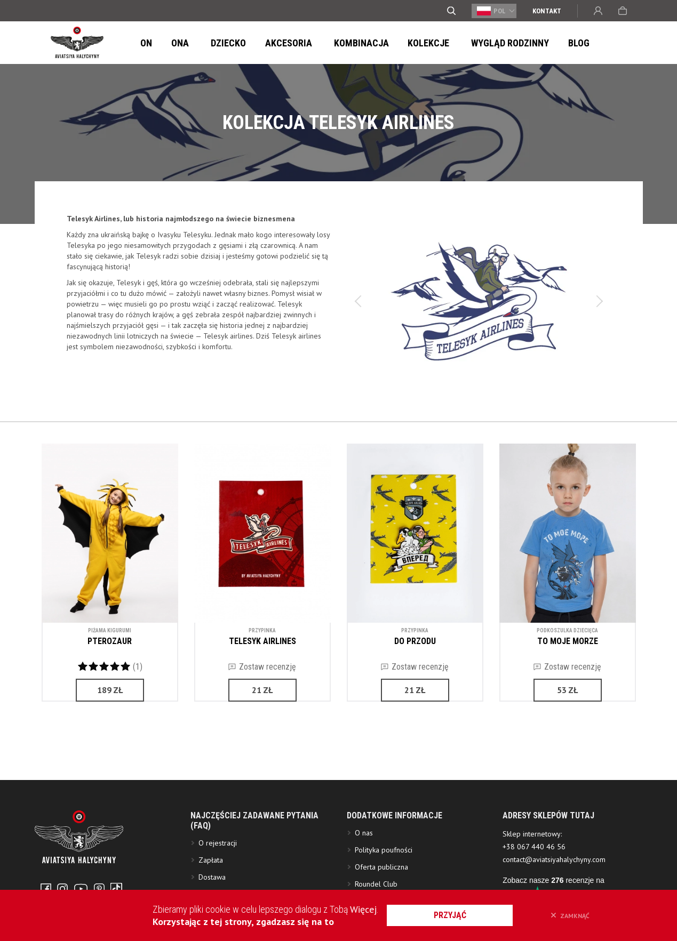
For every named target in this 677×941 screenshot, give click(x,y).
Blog (547, 43)
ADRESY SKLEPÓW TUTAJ (548, 823)
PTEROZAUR (109, 641)
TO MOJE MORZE (567, 641)
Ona (175, 43)
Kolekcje (406, 43)
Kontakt (546, 11)
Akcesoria (274, 43)
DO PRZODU (415, 641)
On (144, 43)
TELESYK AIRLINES (262, 641)
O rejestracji (217, 851)
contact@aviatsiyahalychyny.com (554, 867)
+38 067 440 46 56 (534, 854)
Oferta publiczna (381, 875)
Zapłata (210, 868)
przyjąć (455, 915)
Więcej (367, 909)
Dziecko (217, 43)
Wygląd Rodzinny (482, 43)
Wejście (598, 10)
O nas (364, 841)
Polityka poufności (383, 858)
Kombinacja (341, 43)
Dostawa (212, 885)
